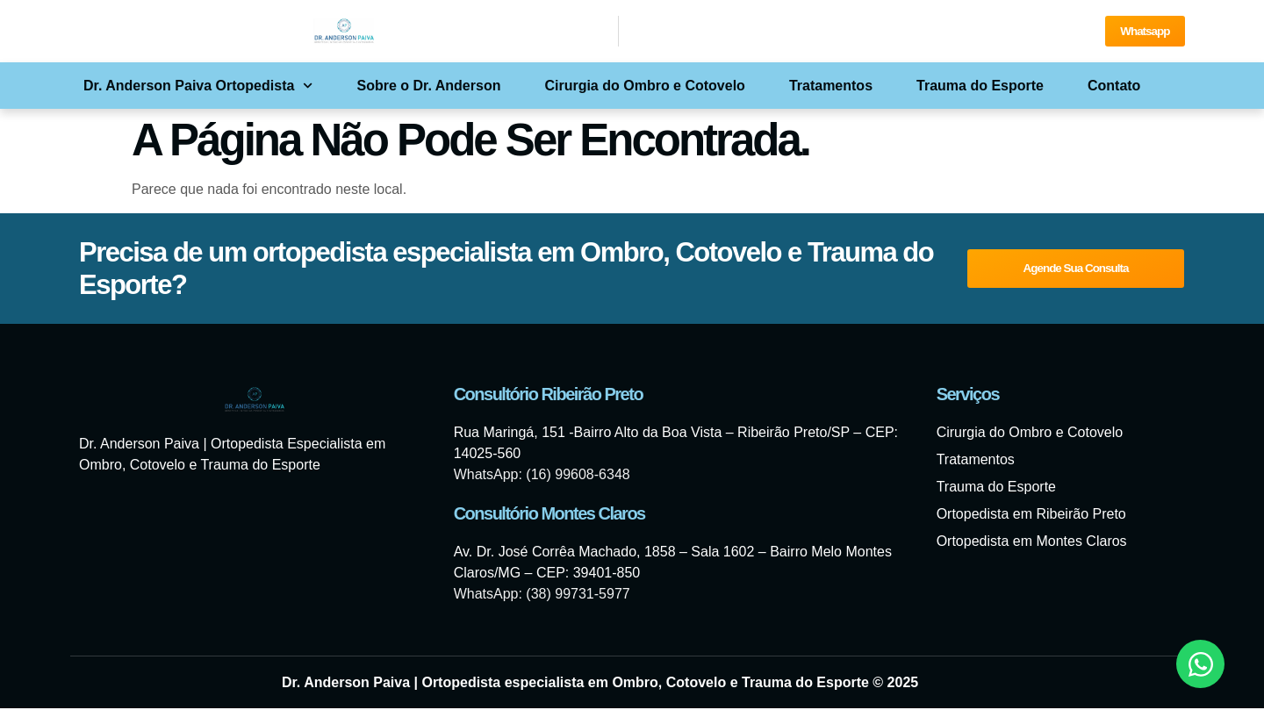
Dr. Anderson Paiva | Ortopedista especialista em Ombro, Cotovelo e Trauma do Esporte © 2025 (600, 684)
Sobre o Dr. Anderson (429, 87)
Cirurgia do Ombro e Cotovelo (644, 87)
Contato (1114, 87)
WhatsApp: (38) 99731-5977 (542, 595)
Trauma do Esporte (980, 87)
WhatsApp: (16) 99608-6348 (542, 476)
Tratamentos (831, 87)
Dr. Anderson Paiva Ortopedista (198, 87)
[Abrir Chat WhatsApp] (1200, 664)
